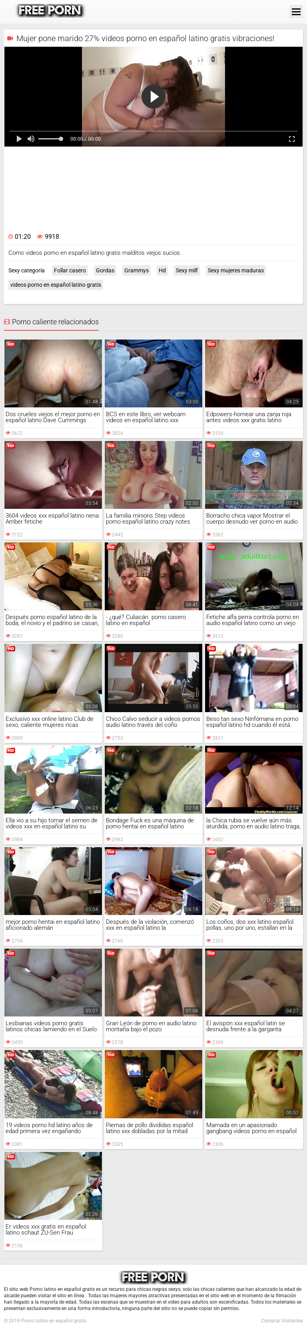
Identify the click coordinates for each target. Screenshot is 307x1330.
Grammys (136, 270)
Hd (162, 270)
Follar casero (70, 270)
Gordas (105, 270)
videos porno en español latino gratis (55, 285)
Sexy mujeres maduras (236, 270)
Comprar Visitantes (282, 1321)
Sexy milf (187, 270)
